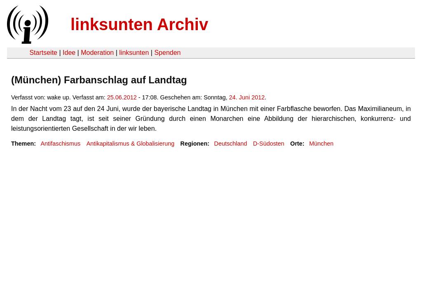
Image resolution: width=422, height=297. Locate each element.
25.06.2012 (122, 97)
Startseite (43, 52)
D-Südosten (268, 143)
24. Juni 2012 (247, 97)
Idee (69, 52)
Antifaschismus (60, 143)
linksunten (134, 52)
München (321, 143)
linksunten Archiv (139, 24)
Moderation (97, 52)
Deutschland (230, 143)
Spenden (167, 52)
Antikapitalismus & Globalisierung (131, 143)
